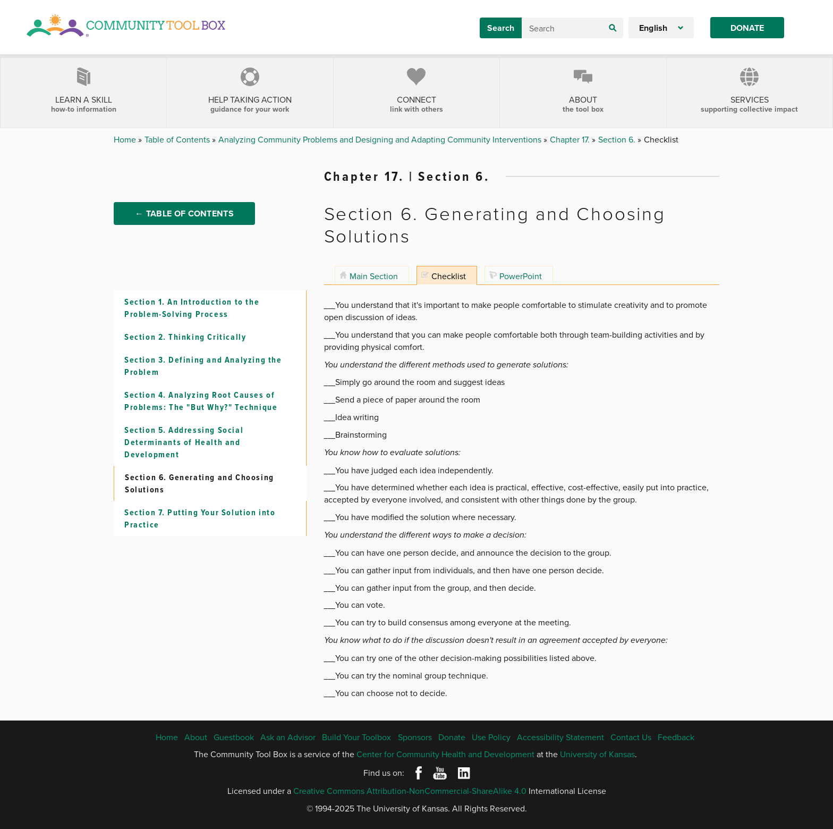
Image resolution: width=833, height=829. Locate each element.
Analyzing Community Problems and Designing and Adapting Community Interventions (380, 139)
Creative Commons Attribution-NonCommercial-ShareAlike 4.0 (409, 791)
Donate (747, 28)
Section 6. (618, 139)
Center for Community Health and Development (445, 754)
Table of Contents (178, 139)
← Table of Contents (184, 213)
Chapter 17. (571, 139)
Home (126, 139)
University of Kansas (597, 754)
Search (500, 28)
